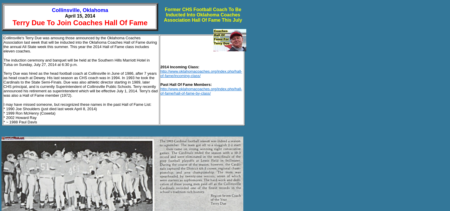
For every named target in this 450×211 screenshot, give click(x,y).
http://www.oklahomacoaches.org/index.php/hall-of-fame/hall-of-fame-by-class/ (201, 91)
